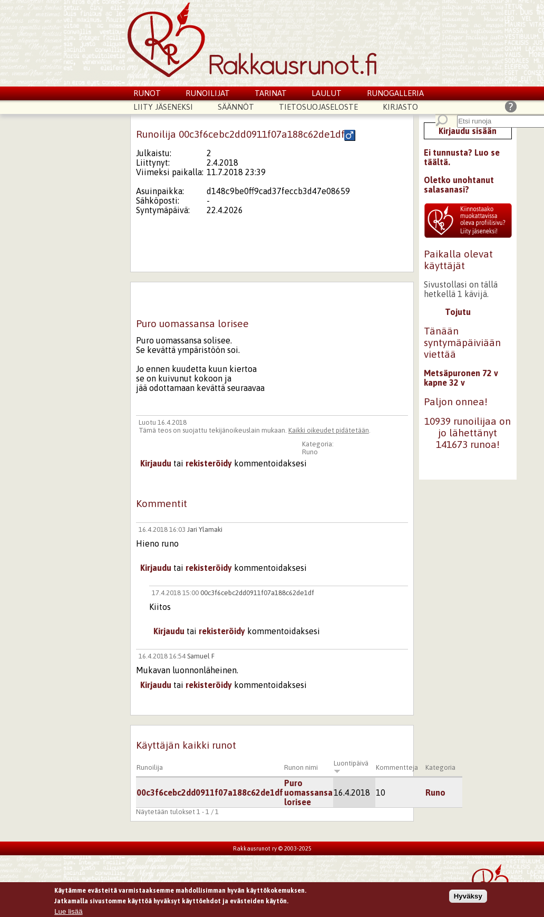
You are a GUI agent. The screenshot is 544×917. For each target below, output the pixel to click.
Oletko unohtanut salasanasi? (459, 184)
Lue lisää (68, 912)
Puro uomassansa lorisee (308, 792)
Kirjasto (400, 106)
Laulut (327, 93)
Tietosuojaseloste (318, 106)
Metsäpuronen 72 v (461, 373)
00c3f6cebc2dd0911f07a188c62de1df (257, 593)
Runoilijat (208, 93)
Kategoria (440, 767)
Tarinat (271, 93)
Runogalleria (395, 93)
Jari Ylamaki (204, 529)
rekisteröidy (209, 463)
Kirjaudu (155, 463)
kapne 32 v (444, 382)
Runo (310, 452)
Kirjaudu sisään (468, 131)
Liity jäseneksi (163, 106)
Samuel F (201, 656)
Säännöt (236, 106)
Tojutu (458, 312)
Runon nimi (301, 767)
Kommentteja (397, 767)
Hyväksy (468, 897)
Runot (147, 93)
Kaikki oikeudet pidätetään (328, 430)
